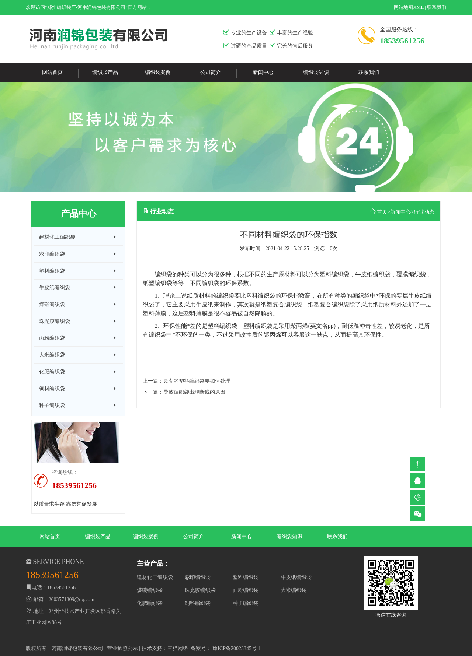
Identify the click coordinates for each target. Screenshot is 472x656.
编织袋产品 (105, 72)
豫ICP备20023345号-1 (236, 648)
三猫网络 (177, 648)
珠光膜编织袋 (200, 590)
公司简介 (210, 72)
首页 (382, 212)
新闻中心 (263, 72)
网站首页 (52, 72)
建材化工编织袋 (155, 577)
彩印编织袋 (198, 577)
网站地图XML (408, 7)
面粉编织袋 (245, 590)
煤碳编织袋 (150, 590)
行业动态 (424, 212)
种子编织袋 (245, 603)
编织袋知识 (316, 72)
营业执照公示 (122, 648)
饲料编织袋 (198, 603)
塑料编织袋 (245, 577)
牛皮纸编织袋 (296, 577)
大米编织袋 (293, 590)
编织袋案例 (158, 72)
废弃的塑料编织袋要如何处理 (196, 381)
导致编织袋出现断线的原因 (194, 392)
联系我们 (436, 7)
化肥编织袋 (150, 603)
